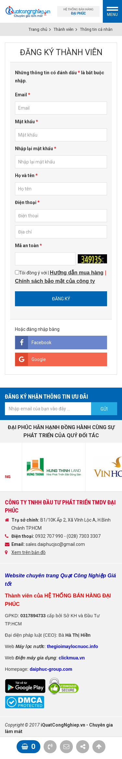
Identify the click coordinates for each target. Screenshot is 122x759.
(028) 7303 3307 (84, 536)
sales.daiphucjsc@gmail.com (55, 544)
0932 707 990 (49, 536)
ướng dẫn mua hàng (79, 272)
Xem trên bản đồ (28, 552)
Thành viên (64, 29)
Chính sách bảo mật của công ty (55, 281)
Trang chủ (38, 29)
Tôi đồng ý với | (60, 277)
